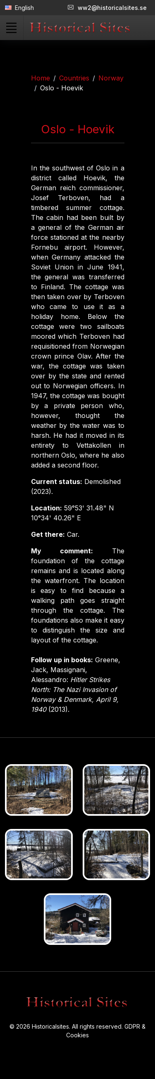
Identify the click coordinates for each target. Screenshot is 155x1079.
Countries (74, 78)
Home (40, 78)
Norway (111, 78)
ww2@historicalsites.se (107, 7)
